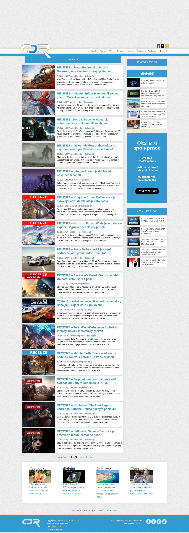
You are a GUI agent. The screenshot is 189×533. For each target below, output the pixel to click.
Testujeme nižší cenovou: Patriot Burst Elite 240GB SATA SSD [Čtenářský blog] (153, 241)
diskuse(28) (87, 206)
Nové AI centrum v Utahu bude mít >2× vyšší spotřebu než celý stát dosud (153, 103)
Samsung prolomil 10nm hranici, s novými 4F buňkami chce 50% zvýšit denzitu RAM (153, 114)
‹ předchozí (62, 457)
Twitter (76, 510)
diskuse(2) (86, 232)
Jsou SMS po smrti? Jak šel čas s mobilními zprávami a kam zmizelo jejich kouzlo (153, 252)
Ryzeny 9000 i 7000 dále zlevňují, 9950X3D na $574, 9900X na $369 (151, 124)
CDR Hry (147, 73)
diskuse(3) (88, 310)
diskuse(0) (88, 102)
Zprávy (102, 51)
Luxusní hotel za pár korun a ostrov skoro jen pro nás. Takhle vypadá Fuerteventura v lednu (107, 490)
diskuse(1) (91, 336)
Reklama (112, 510)
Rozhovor (152, 51)
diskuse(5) (89, 258)
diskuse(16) (87, 284)
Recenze (163, 51)
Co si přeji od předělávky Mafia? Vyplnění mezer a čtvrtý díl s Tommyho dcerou (153, 262)
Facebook (89, 510)
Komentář (92, 51)
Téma (111, 51)
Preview (120, 51)
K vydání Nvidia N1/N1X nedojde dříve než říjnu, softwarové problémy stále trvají (153, 93)
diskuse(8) (89, 76)
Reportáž (140, 51)
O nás (101, 510)
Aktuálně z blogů (146, 211)
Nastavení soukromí (55, 529)
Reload (130, 51)
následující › (86, 457)
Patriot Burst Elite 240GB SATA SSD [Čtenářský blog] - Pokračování (153, 231)
